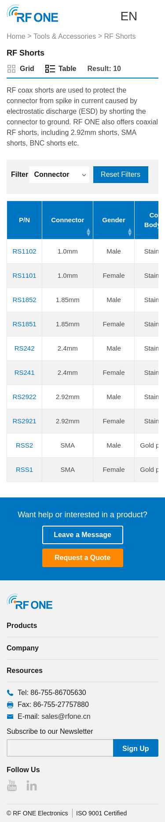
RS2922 (25, 396)
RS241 (25, 372)
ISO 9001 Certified (101, 813)
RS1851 (25, 324)
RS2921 (25, 421)
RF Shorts (120, 36)
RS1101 (25, 275)
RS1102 (25, 251)
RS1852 (25, 299)
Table (68, 68)
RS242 (25, 348)
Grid (27, 68)
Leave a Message (82, 534)
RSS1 (24, 469)
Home (16, 36)
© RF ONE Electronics (37, 813)
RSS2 (24, 445)
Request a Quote (82, 557)
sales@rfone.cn (65, 716)
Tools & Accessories (64, 36)
